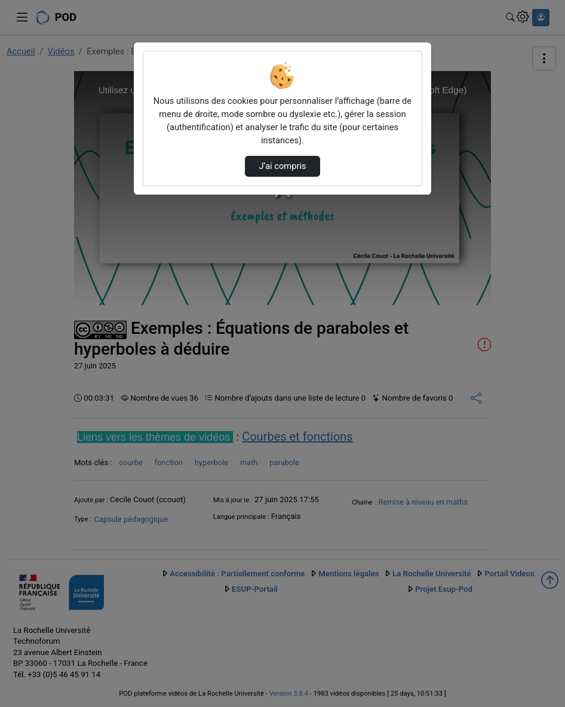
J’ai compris (282, 166)
